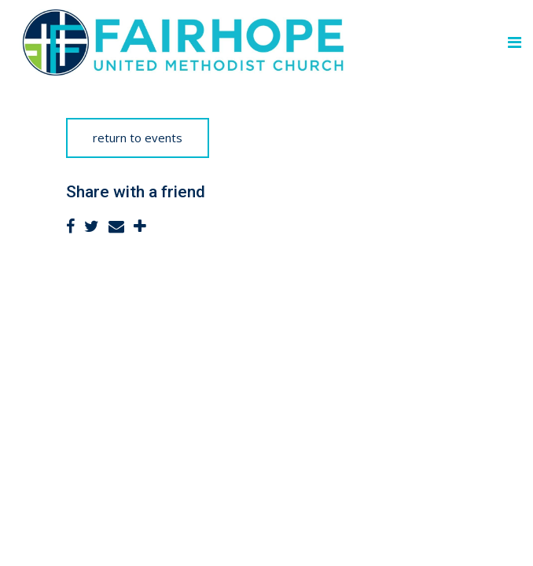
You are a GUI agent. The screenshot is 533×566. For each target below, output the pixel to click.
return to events (137, 137)
